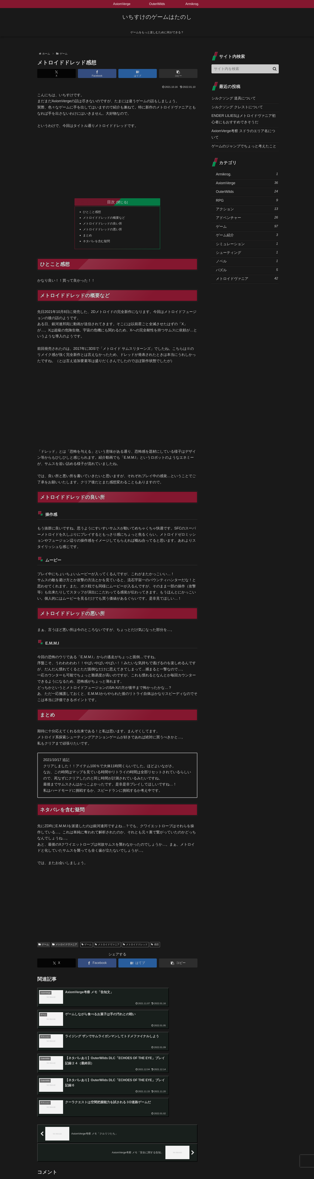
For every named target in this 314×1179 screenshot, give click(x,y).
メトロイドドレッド (135, 946)
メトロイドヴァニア (64, 946)
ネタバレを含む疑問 (97, 243)
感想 (155, 946)
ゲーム (43, 946)
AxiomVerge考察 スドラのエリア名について (243, 134)
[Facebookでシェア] (97, 73)
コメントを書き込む (117, 1133)
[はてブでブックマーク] (137, 73)
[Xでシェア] (56, 73)
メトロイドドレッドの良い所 (104, 224)
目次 (111, 202)
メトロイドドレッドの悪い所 (104, 230)
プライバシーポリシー (147, 1166)
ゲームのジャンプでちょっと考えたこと (243, 146)
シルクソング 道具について (233, 98)
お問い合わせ (173, 1166)
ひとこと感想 (93, 212)
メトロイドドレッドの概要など (105, 218)
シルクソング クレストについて (237, 107)
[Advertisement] (117, 163)
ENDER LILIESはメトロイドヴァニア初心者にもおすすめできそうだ (243, 119)
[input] (245, 68)
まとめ (88, 236)
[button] (178, 73)
